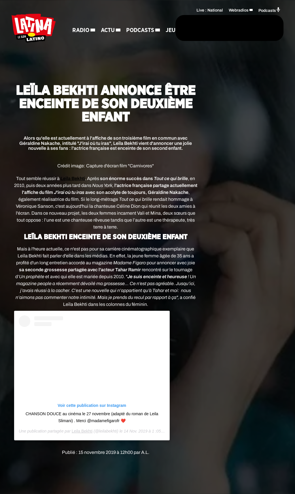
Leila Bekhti (82, 431)
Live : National (209, 19)
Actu (108, 19)
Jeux (118, 39)
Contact (118, 59)
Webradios (239, 19)
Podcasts (86, 39)
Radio (80, 19)
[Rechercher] (159, 37)
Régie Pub (86, 59)
